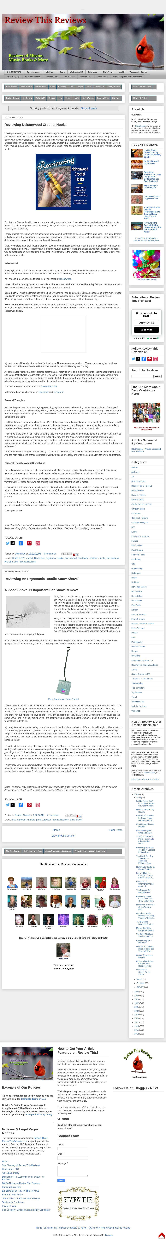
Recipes (80, 87)
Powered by (146, 338)
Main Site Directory (13, 851)
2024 (136, 995)
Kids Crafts (136, 605)
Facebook (44, 392)
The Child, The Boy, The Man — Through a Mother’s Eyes (144, 859)
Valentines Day (137, 702)
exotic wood (71, 558)
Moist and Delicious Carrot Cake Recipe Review (144, 963)
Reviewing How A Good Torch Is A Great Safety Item (145, 898)
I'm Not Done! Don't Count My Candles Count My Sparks (152, 153)
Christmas (135, 513)
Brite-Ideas (92, 72)
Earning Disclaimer (11, 1187)
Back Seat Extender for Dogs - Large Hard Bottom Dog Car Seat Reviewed (152, 176)
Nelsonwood (113, 558)
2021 (136, 1007)
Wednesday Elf (76, 72)
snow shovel (76, 820)
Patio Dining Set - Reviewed (143, 941)
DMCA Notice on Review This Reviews (21, 1183)
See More (115, 98)
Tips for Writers (88, 98)
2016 (136, 1026)
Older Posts (115, 829)
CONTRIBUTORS (14, 72)
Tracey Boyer (85, 77)
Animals (134, 467)
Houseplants (136, 601)
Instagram (58, 392)
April (139, 798)
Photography (99, 87)
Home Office (136, 596)
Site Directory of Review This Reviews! (21, 1165)
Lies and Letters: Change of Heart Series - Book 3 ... (145, 875)
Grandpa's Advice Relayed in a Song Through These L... (145, 915)
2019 (136, 1015)
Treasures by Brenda (138, 72)
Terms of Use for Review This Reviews (21, 1198)
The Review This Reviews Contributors (63, 864)
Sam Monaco (69, 77)
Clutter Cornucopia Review (144, 956)
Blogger (109, 1235)
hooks (102, 558)
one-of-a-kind (11, 562)
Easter (134, 532)
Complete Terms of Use (33, 1099)
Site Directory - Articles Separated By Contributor (26, 1210)
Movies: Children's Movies (142, 624)
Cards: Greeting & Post (141, 504)
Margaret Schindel (32, 77)
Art (132, 477)
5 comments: (50, 554)
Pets (60, 98)
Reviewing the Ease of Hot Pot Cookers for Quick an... (145, 849)
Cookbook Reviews (139, 518)
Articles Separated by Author (73, 1228)
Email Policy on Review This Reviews (20, 1191)
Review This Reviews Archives (144, 665)
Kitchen (134, 610)
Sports (67, 98)
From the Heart (103, 98)
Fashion (134, 541)
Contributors (140, 126)
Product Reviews (12, 98)
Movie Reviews (26, 87)
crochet (29, 558)
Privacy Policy (9, 1206)
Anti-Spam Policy (10, 1173)
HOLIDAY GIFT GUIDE (146, 278)
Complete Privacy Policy (39, 1114)
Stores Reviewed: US (140, 674)
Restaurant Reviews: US (142, 660)
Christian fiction (138, 509)
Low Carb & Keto (138, 614)
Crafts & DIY (40, 98)
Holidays (51, 98)
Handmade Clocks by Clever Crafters (145, 868)
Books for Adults (138, 495)
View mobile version (63, 835)
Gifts (71, 87)
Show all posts (89, 108)
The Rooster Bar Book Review (143, 891)
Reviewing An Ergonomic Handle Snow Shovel (41, 579)
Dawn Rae (39, 558)
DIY (133, 527)
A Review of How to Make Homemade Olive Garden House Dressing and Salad (152, 213)
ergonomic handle (55, 558)
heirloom (94, 558)
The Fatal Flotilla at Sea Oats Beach (144, 935)
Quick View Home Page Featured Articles (109, 1228)
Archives (135, 472)
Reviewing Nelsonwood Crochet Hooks (35, 125)
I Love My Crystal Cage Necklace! (152, 197)
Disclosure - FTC (10, 1169)
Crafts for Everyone (139, 522)
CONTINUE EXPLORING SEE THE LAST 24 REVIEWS (146, 239)
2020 (136, 1011)
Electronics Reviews (140, 536)
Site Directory (50, 1228)
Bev (14, 820)
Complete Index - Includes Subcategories (89, 851)
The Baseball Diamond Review (144, 923)
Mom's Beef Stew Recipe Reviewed (145, 929)
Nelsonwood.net (49, 386)
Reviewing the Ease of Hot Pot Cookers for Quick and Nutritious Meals (152, 227)
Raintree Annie (52, 77)
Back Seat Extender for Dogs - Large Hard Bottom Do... (145, 818)
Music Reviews (41, 87)
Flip (75, 555)
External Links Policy (12, 1194)
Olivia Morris (108, 72)
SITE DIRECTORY (140, 98)
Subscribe (146, 329)
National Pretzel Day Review (151, 162)
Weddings (135, 711)
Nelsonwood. (65, 279)
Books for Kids (137, 499)
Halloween (135, 573)
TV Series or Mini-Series (142, 679)
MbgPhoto (50, 72)
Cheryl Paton (102, 77)
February (141, 983)
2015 (136, 1030)
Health (76, 98)
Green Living (136, 568)
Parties (134, 633)
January (140, 987)
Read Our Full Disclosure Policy (145, 779)
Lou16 (121, 72)
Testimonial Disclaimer (13, 1202)
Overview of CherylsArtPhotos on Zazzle (145, 884)
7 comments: (53, 815)
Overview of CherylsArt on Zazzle (143, 972)
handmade (83, 558)
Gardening (62, 87)
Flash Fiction (136, 545)
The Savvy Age (13, 77)
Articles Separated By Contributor (127, 77)
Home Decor (136, 591)
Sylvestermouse (33, 72)
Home (56, 829)
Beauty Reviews (114, 87)
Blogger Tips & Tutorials (141, 486)
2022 (136, 1003)
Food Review (137, 550)
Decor (52, 87)
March (140, 979)
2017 (136, 1022)
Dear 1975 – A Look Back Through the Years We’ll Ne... (145, 948)
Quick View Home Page (33, 851)
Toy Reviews (27, 98)
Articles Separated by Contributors (58, 851)
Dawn (62, 72)
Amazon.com (149, 772)
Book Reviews (11, 87)
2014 (136, 1034)
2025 (136, 992)
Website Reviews (138, 706)
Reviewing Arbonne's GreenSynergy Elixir (145, 907)
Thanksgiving (137, 683)
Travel (88, 87)
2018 (136, 1018)
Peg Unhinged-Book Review (151, 186)
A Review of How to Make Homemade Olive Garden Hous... (145, 840)
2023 (136, 999)
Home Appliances (139, 587)
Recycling (135, 656)
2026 (136, 794)
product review (43, 820)
